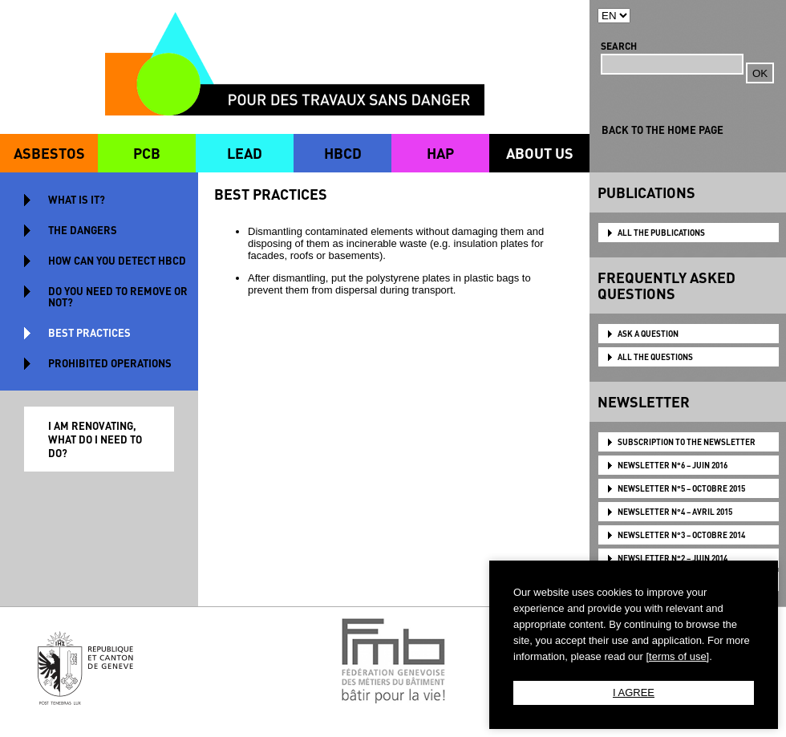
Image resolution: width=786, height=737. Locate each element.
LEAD (244, 153)
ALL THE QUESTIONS (655, 357)
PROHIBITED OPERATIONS (110, 363)
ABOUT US (539, 153)
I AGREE (633, 692)
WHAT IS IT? (76, 199)
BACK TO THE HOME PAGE (662, 129)
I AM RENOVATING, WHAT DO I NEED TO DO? (95, 439)
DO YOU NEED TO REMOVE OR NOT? (118, 296)
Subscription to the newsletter (687, 442)
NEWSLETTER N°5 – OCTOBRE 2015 (681, 488)
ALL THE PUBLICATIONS (661, 232)
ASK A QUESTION (648, 333)
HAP (440, 153)
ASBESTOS (49, 153)
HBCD (343, 153)
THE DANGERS (82, 230)
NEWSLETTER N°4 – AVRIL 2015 (675, 511)
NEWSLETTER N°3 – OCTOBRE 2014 (681, 535)
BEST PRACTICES (89, 332)
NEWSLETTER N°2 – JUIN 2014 (672, 558)
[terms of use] (677, 656)
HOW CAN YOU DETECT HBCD (117, 260)
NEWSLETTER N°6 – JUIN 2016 (672, 465)
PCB (146, 153)
